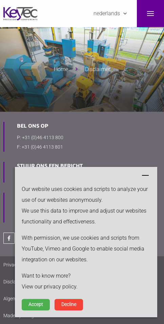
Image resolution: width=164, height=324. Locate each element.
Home (61, 69)
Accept (35, 304)
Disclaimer (97, 69)
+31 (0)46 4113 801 (42, 147)
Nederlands (107, 13)
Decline (68, 304)
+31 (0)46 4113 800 (42, 137)
